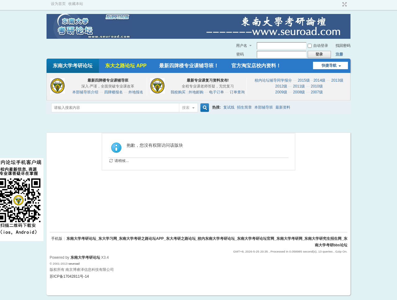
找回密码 (343, 45)
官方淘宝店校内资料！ (256, 65)
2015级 (304, 80)
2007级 (317, 92)
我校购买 (178, 92)
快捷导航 (329, 65)
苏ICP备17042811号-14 (69, 276)
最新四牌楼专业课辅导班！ (189, 65)
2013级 (337, 80)
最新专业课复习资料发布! (208, 80)
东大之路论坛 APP (125, 65)
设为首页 (58, 4)
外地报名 (135, 92)
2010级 (317, 86)
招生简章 (244, 107)
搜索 (186, 107)
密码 (240, 54)
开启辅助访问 (338, 4)
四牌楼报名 (113, 92)
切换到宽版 (343, 4)
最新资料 (282, 107)
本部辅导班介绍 (85, 92)
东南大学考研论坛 (72, 65)
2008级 (299, 92)
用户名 (241, 45)
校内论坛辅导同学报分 (273, 80)
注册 (339, 54)
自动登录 (318, 45)
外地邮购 (196, 92)
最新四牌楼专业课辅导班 (107, 80)
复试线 (228, 107)
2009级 (281, 92)
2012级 (281, 86)
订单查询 (237, 92)
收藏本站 (75, 4)
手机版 (56, 238)
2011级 (299, 86)
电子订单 (216, 92)
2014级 (320, 80)
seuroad (73, 263)
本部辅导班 (263, 107)
